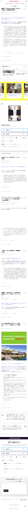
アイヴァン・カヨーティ (5, 204)
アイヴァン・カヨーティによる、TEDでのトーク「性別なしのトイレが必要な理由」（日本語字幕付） (10, 199)
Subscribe (11, 460)
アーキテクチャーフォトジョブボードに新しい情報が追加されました (12, 363)
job (11, 328)
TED (10, 204)
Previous (24, 99)
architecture (8, 202)
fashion (10, 12)
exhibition (15, 12)
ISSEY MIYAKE (7, 56)
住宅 (2, 162)
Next (26, 99)
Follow (11, 137)
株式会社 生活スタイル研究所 (6, 366)
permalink (10, 60)
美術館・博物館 (4, 299)
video (16, 202)
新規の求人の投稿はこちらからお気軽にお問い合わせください (11, 371)
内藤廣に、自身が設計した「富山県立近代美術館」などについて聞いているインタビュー (10, 294)
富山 (7, 299)
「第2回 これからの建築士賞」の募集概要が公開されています (11, 258)
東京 (4, 162)
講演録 (13, 204)
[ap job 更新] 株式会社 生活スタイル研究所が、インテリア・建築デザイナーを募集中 (10, 325)
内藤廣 (15, 299)
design (6, 12)
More (25, 144)
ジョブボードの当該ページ (13, 367)
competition (12, 254)
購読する (6, 490)
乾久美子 (7, 162)
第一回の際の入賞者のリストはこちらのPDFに (12, 262)
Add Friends (24, 137)
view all (24, 66)
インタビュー (11, 299)
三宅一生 (3, 56)
